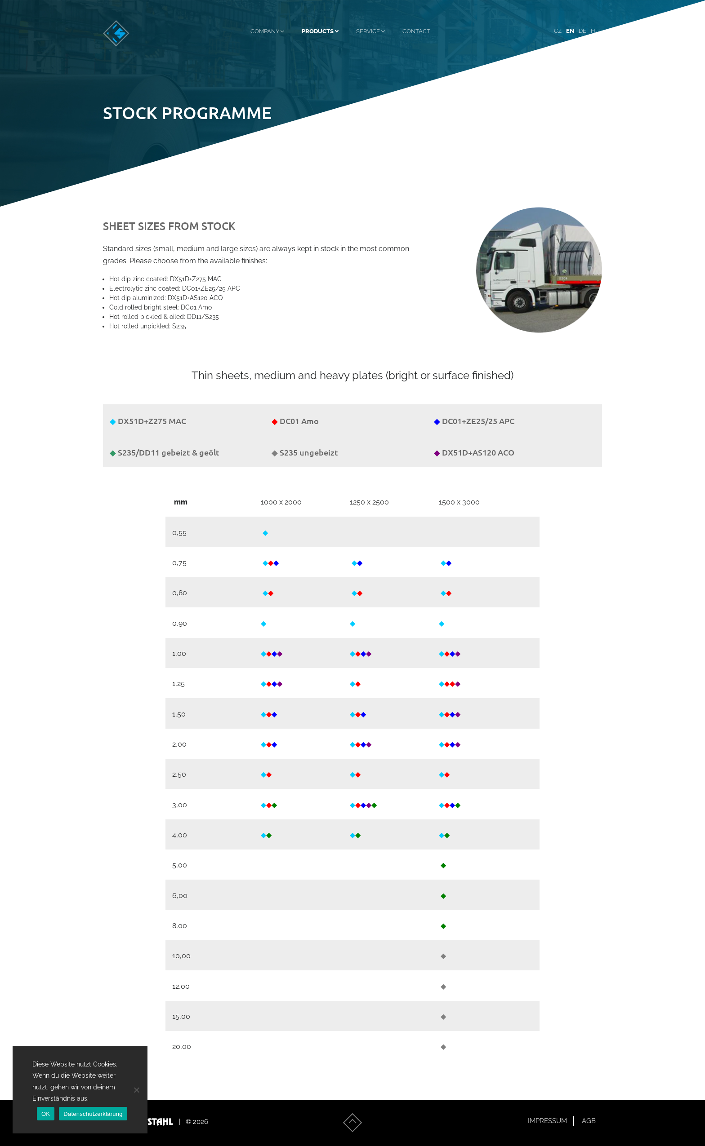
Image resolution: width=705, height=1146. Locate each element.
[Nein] (136, 1089)
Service (368, 33)
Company (264, 33)
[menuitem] (558, 33)
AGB (589, 1121)
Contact (416, 33)
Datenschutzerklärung (92, 1114)
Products (318, 33)
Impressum (547, 1121)
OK (45, 1114)
